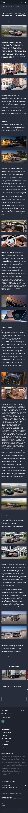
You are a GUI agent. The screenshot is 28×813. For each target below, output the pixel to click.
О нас (2, 747)
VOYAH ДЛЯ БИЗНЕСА (6, 732)
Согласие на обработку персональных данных (12, 798)
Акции (21, 810)
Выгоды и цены (5, 785)
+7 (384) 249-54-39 (5, 717)
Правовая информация (6, 797)
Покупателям (5, 741)
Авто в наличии (5, 729)
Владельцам (5, 744)
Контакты (4, 735)
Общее (3, 778)
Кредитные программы (8, 781)
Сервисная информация (8, 787)
